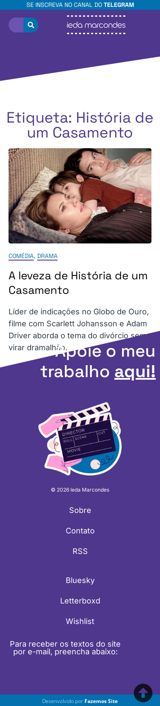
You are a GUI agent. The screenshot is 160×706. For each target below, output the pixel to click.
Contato (80, 530)
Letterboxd (80, 600)
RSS (80, 551)
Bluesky (80, 580)
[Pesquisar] (30, 25)
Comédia (21, 256)
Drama (47, 256)
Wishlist (80, 621)
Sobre (80, 510)
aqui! (135, 371)
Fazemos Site (101, 701)
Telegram (119, 5)
